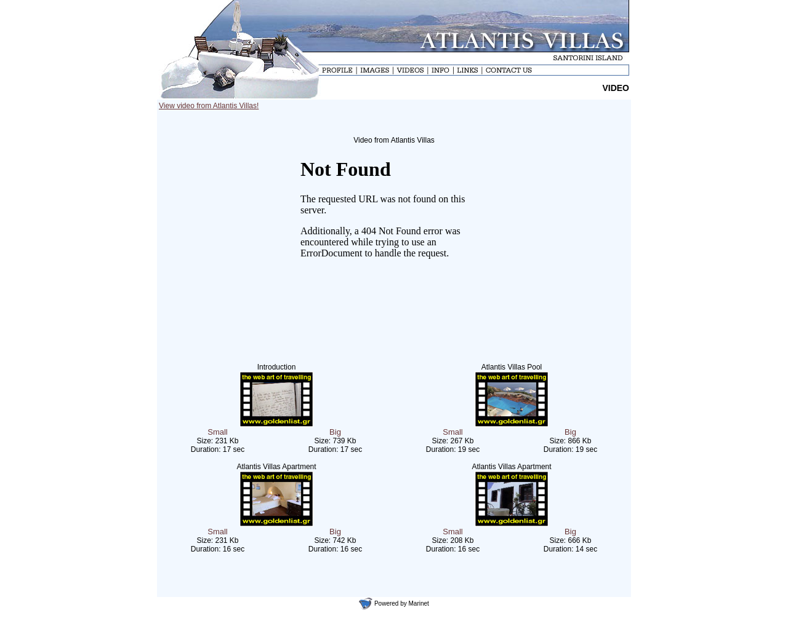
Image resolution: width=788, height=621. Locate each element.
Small (217, 432)
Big (335, 432)
